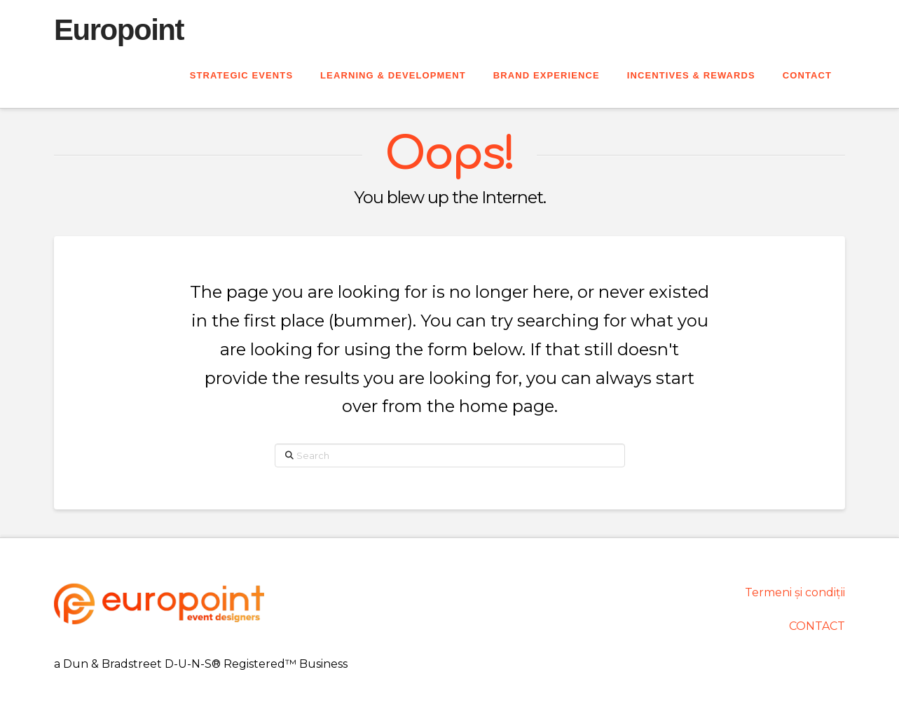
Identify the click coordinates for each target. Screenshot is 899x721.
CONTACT (817, 626)
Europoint (119, 30)
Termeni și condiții (795, 592)
